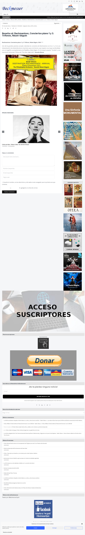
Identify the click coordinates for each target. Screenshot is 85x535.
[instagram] (74, 1)
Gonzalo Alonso (7, 26)
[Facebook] (36, 405)
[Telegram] (47, 405)
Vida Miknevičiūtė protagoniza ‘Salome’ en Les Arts (15, 483)
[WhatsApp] (44, 405)
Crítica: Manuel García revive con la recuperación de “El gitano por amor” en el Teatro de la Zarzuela (25, 443)
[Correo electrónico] (49, 405)
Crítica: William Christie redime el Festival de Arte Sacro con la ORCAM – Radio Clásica (22, 423)
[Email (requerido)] (28, 173)
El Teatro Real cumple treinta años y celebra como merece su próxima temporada (29, 427)
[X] (39, 405)
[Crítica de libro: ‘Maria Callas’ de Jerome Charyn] (31, 116)
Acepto (35, 528)
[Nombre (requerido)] (28, 168)
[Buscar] (77, 14)
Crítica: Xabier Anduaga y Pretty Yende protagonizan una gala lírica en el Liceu (22, 430)
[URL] (28, 177)
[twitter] (71, 1)
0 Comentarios (11, 146)
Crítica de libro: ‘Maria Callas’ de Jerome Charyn (15, 144)
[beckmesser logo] (12, 5)
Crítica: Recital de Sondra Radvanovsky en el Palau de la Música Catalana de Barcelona (22, 488)
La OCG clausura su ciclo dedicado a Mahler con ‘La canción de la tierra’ (19, 463)
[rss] (82, 1)
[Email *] (43, 391)
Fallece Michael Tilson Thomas (10, 473)
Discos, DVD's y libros (32, 26)
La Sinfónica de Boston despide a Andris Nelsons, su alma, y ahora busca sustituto (21, 478)
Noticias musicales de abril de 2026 (11, 468)
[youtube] (77, 1)
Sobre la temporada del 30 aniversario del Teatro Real (15, 448)
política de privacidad (45, 400)
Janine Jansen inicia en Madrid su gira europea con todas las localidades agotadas (21, 458)
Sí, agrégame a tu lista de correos (20, 188)
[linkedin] (79, 1)
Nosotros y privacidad (7, 532)
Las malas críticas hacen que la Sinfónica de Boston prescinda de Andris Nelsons (65, 420)
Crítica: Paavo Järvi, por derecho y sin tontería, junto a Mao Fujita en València (20, 453)
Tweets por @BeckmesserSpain (10, 497)
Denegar (54, 528)
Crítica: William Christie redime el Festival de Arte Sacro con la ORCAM (57, 423)
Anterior (5, 23)
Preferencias (73, 528)
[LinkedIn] (42, 405)
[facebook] (69, 1)
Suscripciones (43, 337)
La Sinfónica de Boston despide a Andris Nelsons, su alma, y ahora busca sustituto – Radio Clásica (25, 420)
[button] (82, 524)
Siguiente (56, 23)
